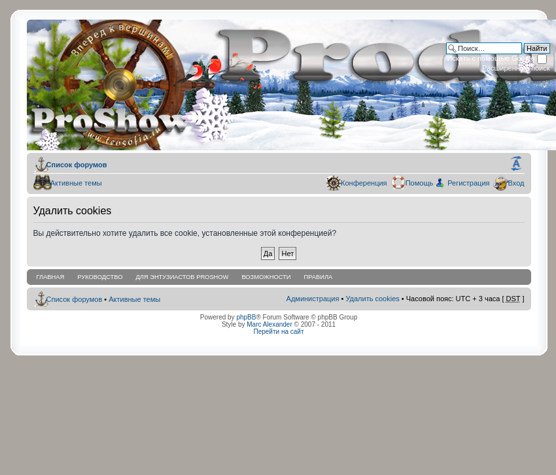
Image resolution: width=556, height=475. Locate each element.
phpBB (246, 317)
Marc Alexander (269, 324)
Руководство (99, 277)
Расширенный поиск (516, 68)
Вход (514, 183)
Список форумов (75, 165)
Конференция (362, 183)
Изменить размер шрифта (516, 164)
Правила (318, 277)
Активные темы (73, 183)
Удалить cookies (372, 299)
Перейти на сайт (279, 331)
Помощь (418, 183)
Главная (51, 277)
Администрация (313, 299)
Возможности (265, 277)
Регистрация (468, 183)
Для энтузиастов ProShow (181, 277)
